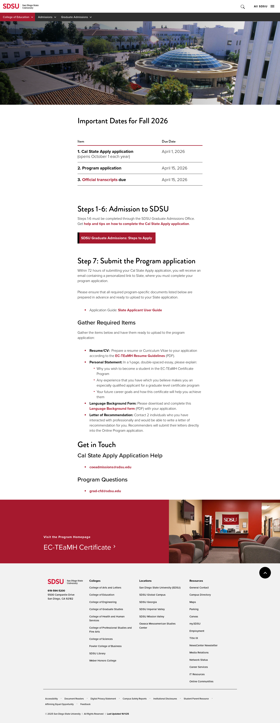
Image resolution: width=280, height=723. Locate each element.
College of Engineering (103, 602)
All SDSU (264, 6)
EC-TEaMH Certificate (77, 547)
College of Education (16, 17)
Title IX (193, 638)
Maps (192, 602)
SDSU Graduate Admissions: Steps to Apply (116, 238)
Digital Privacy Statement (103, 698)
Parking (194, 609)
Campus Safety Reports (135, 698)
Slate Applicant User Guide (140, 310)
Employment (196, 631)
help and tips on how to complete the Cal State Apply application (136, 223)
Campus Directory (200, 595)
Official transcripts (100, 179)
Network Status (198, 660)
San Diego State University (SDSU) (160, 587)
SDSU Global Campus (152, 595)
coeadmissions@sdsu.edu (110, 467)
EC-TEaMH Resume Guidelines (140, 355)
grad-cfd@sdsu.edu (105, 491)
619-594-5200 (56, 591)
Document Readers (74, 698)
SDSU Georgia (148, 602)
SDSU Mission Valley (151, 616)
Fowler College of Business (105, 646)
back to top (265, 573)
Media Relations (199, 652)
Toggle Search (243, 6)
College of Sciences (101, 639)
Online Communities (201, 681)
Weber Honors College (102, 660)
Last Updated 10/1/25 (118, 714)
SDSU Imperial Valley (152, 609)
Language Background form (112, 408)
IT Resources (197, 674)
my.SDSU (195, 623)
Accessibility (51, 698)
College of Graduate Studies (106, 609)
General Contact (199, 587)
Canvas (193, 616)
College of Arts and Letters (105, 587)
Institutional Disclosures (165, 698)
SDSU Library (97, 653)
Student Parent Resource (196, 698)
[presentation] (94, 580)
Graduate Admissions (74, 17)
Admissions (45, 17)
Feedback (85, 704)
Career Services (198, 667)
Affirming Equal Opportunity (59, 704)
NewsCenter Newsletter (203, 645)
